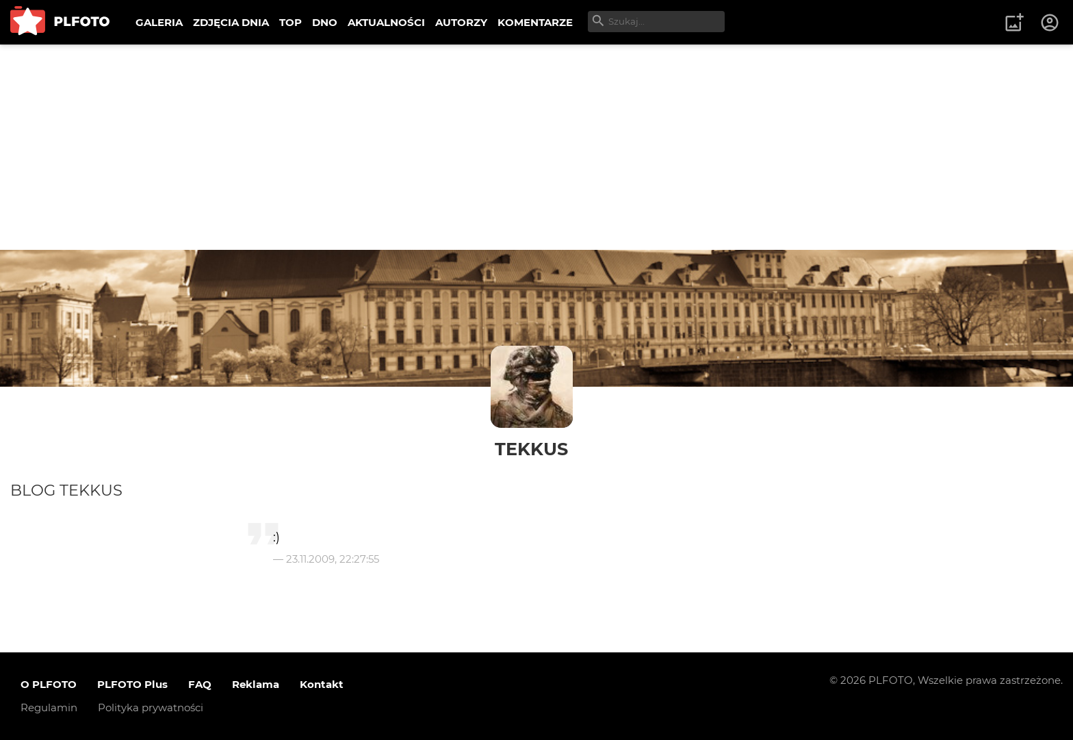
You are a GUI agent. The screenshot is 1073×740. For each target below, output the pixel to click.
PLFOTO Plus (132, 684)
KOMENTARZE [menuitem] (535, 22)
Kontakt (322, 684)
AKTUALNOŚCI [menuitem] (386, 22)
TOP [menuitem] (290, 22)
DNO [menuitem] (324, 22)
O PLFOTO (49, 684)
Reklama (255, 684)
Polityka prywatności (150, 707)
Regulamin (49, 707)
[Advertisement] (536, 147)
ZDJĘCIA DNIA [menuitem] (231, 22)
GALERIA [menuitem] (159, 22)
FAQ (199, 684)
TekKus (531, 448)
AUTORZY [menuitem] (461, 22)
